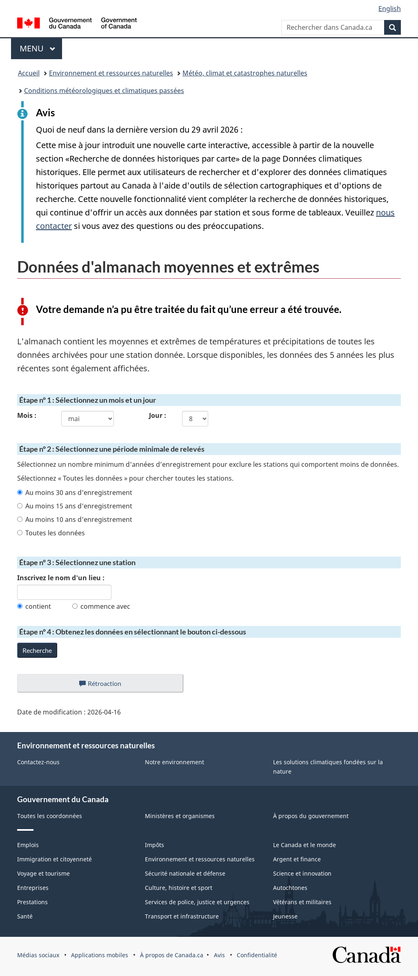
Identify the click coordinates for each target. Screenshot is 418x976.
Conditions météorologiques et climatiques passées (104, 90)
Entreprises (33, 888)
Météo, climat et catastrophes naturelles (244, 73)
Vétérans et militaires (302, 902)
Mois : (26, 415)
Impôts (154, 845)
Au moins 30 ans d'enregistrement (74, 492)
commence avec (101, 606)
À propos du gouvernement (311, 816)
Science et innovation (302, 873)
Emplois (28, 845)
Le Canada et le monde (304, 845)
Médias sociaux (38, 955)
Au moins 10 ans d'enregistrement (74, 519)
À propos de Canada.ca (171, 955)
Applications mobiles (99, 955)
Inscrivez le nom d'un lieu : (60, 577)
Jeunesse (285, 916)
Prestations (32, 902)
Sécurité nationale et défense (185, 873)
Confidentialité (257, 955)
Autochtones (290, 888)
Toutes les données (51, 532)
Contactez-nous (38, 762)
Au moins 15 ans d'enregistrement (74, 505)
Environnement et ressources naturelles (111, 73)
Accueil (29, 73)
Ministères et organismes (180, 816)
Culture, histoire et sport (178, 888)
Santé (25, 916)
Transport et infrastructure (182, 916)
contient (34, 606)
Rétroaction (106, 685)
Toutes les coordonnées (49, 816)
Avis (219, 955)
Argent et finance (297, 859)
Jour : (157, 415)
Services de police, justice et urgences (197, 902)
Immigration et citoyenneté (54, 859)
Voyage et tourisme (43, 873)
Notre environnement (174, 762)
